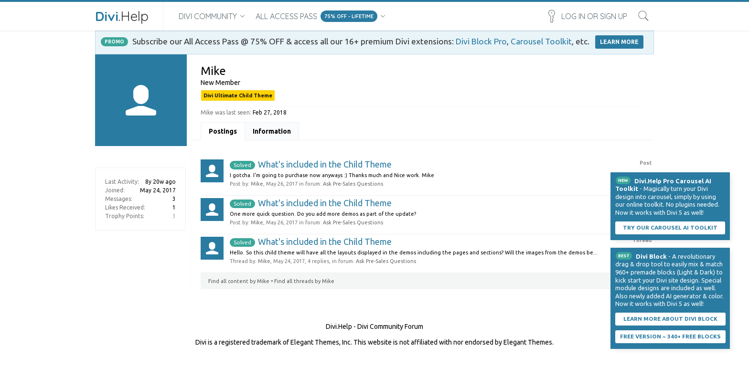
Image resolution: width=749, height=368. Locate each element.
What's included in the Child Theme (311, 164)
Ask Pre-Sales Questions (353, 184)
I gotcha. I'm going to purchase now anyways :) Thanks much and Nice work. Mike (332, 175)
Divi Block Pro (481, 41)
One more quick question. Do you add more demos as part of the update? (323, 214)
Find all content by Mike (238, 281)
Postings (223, 131)
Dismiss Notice (724, 178)
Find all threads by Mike (304, 281)
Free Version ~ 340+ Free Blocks (670, 336)
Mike (257, 184)
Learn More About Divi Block (670, 318)
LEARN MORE (619, 42)
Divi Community (208, 16)
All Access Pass (286, 16)
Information (272, 131)
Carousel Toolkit (541, 41)
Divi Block (651, 256)
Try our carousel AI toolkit (670, 227)
